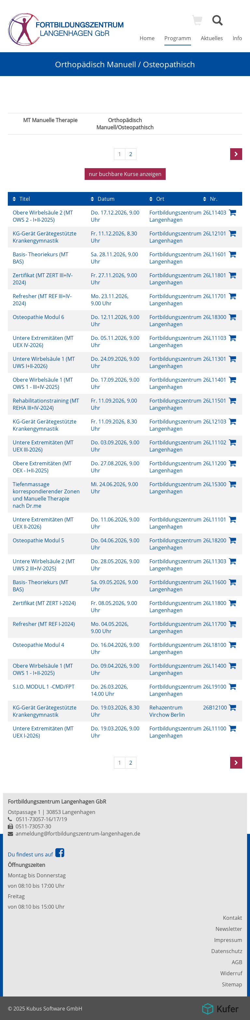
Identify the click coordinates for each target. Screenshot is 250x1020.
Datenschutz (226, 951)
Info (237, 38)
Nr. (210, 198)
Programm (177, 38)
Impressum (228, 940)
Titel (21, 198)
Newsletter (228, 928)
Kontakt (232, 917)
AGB (237, 962)
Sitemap (232, 984)
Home (147, 38)
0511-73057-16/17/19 (41, 819)
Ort (156, 198)
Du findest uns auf (36, 854)
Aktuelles (212, 38)
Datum (103, 198)
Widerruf (231, 973)
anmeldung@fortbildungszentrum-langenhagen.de (78, 833)
